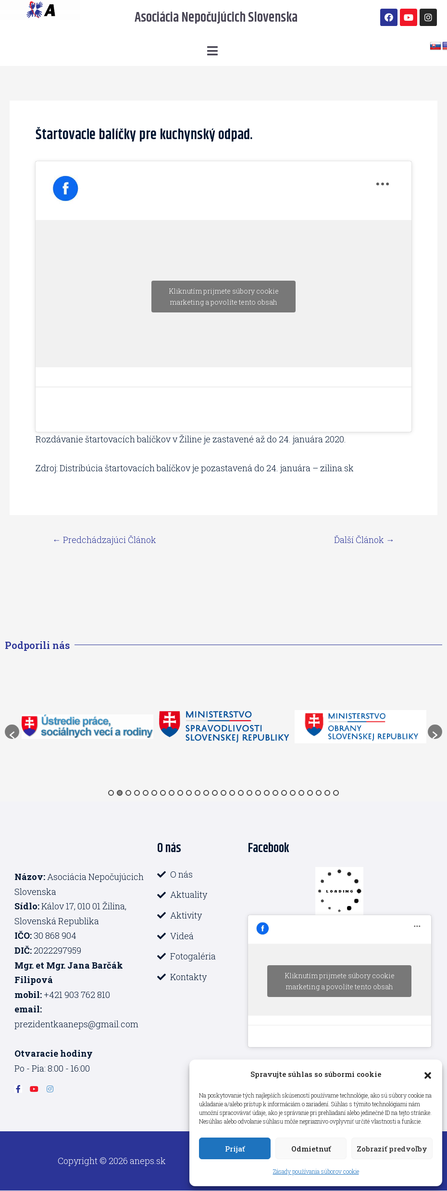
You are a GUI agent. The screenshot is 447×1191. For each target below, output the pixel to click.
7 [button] (163, 793)
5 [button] (146, 793)
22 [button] (293, 793)
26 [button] (327, 793)
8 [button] (171, 793)
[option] (87, 726)
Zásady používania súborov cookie (316, 1171)
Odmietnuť (311, 1148)
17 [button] (249, 793)
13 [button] (215, 793)
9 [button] (180, 793)
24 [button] (310, 793)
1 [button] (111, 793)
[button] (428, 1074)
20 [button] (275, 793)
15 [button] (232, 793)
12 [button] (206, 793)
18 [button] (258, 793)
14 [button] (223, 793)
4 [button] (137, 793)
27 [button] (336, 793)
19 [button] (267, 793)
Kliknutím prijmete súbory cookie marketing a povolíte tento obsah (224, 296)
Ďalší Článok (364, 539)
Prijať (235, 1148)
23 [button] (301, 793)
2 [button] (120, 793)
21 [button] (284, 793)
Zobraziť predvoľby (392, 1148)
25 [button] (319, 793)
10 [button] (189, 793)
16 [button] (241, 793)
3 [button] (128, 793)
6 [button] (154, 793)
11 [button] (197, 793)
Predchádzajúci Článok (104, 539)
